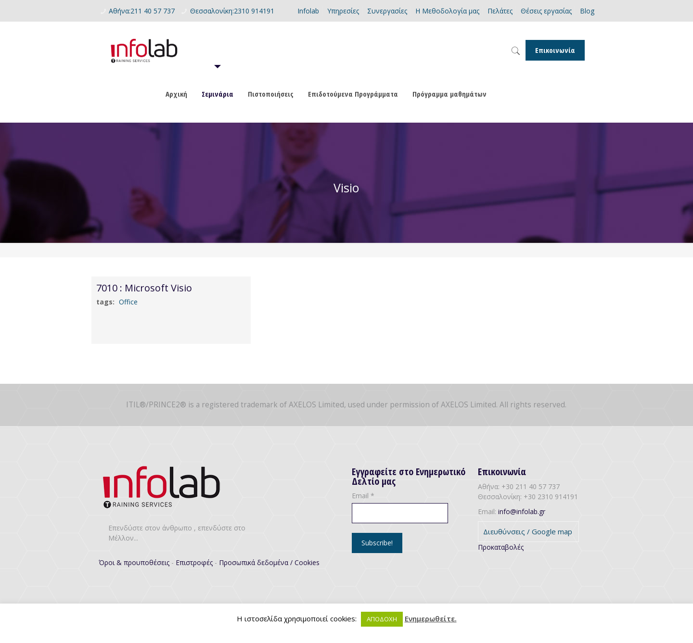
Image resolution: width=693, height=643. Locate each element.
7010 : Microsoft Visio (144, 287)
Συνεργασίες (387, 10)
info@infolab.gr (521, 511)
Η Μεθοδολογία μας (447, 10)
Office (128, 301)
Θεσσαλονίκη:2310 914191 (232, 10)
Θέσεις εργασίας (546, 10)
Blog (587, 10)
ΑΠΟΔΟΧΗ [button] (382, 619)
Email (363, 495)
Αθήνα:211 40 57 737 (142, 10)
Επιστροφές (194, 562)
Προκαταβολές (501, 547)
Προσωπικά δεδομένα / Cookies (269, 562)
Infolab (308, 10)
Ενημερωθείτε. (431, 618)
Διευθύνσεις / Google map (527, 531)
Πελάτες (500, 10)
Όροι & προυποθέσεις (134, 562)
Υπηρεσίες (343, 10)
